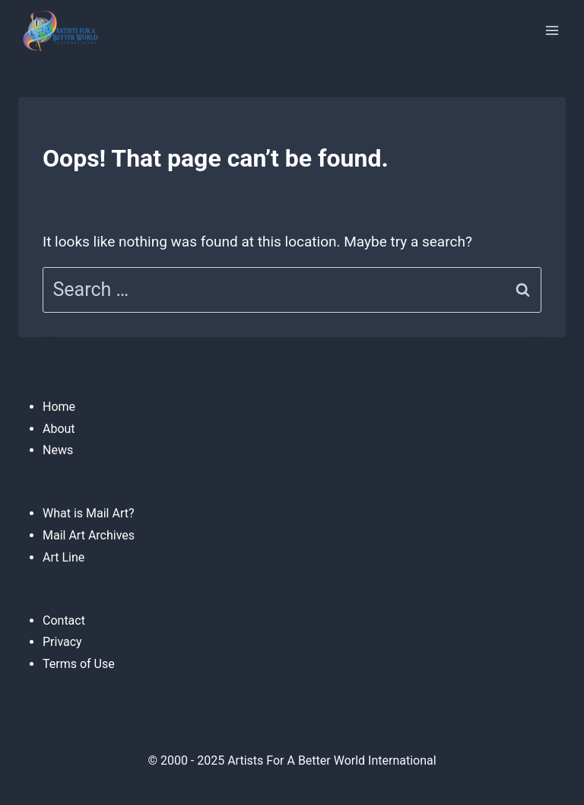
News (58, 450)
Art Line (63, 557)
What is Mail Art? (89, 513)
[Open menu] (552, 30)
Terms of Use (79, 664)
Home (59, 406)
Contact (64, 620)
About (59, 429)
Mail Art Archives (89, 535)
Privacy (62, 642)
